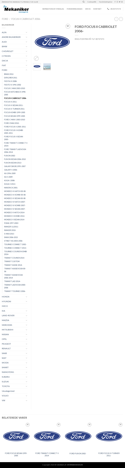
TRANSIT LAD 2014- (12, 281)
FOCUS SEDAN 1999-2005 (14, 116)
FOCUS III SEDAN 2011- (13, 105)
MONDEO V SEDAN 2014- (14, 220)
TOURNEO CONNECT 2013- (15, 248)
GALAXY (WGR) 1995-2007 (15, 166)
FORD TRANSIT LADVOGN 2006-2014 (15, 150)
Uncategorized (8, 391)
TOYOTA (6, 386)
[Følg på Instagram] (117, 2)
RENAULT (6, 348)
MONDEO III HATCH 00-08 (15, 191)
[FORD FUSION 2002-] (78, 436)
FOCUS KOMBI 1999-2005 (14, 112)
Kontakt (97, 9)
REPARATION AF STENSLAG (53, 9)
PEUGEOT (6, 344)
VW (3, 400)
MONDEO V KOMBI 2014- (14, 216)
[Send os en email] (122, 2)
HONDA (5, 296)
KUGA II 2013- (10, 184)
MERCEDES (7, 325)
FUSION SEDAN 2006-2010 (15, 159)
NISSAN (5, 334)
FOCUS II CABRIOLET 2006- (26, 19)
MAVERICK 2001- (11, 188)
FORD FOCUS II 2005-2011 (15, 127)
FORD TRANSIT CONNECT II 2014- (15, 144)
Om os (88, 9)
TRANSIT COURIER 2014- (14, 258)
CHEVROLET (7, 51)
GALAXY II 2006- (11, 170)
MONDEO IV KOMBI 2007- (15, 205)
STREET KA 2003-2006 (13, 241)
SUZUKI (5, 381)
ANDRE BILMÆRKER (11, 37)
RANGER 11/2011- (11, 227)
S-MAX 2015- (9, 234)
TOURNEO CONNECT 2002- (15, 244)
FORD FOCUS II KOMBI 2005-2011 (13, 131)
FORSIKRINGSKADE (74, 9)
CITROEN (6, 56)
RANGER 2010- (10, 230)
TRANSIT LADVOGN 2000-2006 (15, 286)
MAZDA (5, 320)
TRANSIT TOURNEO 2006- (15, 291)
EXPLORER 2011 (10, 78)
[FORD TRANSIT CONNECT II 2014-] (47, 436)
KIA (3, 311)
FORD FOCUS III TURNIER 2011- (109, 454)
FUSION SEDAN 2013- (13, 163)
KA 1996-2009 (10, 173)
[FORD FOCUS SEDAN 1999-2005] (16, 436)
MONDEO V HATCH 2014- (14, 212)
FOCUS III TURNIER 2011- (14, 109)
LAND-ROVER (8, 315)
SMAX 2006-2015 (11, 237)
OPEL (4, 339)
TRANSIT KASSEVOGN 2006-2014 (13, 276)
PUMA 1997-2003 (11, 223)
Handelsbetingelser (105, 2)
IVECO (5, 306)
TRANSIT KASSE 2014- (13, 265)
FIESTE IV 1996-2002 (12, 85)
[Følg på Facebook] (115, 2)
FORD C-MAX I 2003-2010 (14, 120)
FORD (5, 19)
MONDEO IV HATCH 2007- (15, 202)
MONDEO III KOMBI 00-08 (15, 195)
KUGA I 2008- (9, 180)
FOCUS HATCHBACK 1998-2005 (15, 93)
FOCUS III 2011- (10, 102)
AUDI (4, 42)
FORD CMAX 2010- (11, 123)
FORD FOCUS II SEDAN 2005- (13, 138)
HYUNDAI (6, 301)
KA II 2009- (8, 177)
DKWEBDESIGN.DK (75, 465)
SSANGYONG (8, 372)
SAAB (4, 353)
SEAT (4, 358)
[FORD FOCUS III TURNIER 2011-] (109, 436)
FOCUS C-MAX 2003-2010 (14, 88)
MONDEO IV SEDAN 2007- (14, 209)
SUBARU (6, 377)
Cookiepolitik (91, 2)
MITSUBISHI (7, 329)
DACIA (5, 60)
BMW (4, 46)
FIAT (4, 65)
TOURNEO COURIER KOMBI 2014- (15, 252)
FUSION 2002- (10, 156)
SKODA (5, 362)
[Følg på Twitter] (119, 2)
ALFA (4, 32)
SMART (5, 367)
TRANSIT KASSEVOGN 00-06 (15, 270)
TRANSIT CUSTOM (12, 261)
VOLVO (5, 395)
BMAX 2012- (9, 74)
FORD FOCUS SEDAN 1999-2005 (16, 454)
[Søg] (83, 2)
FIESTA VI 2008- (10, 81)
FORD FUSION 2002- (78, 453)
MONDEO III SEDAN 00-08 (14, 198)
